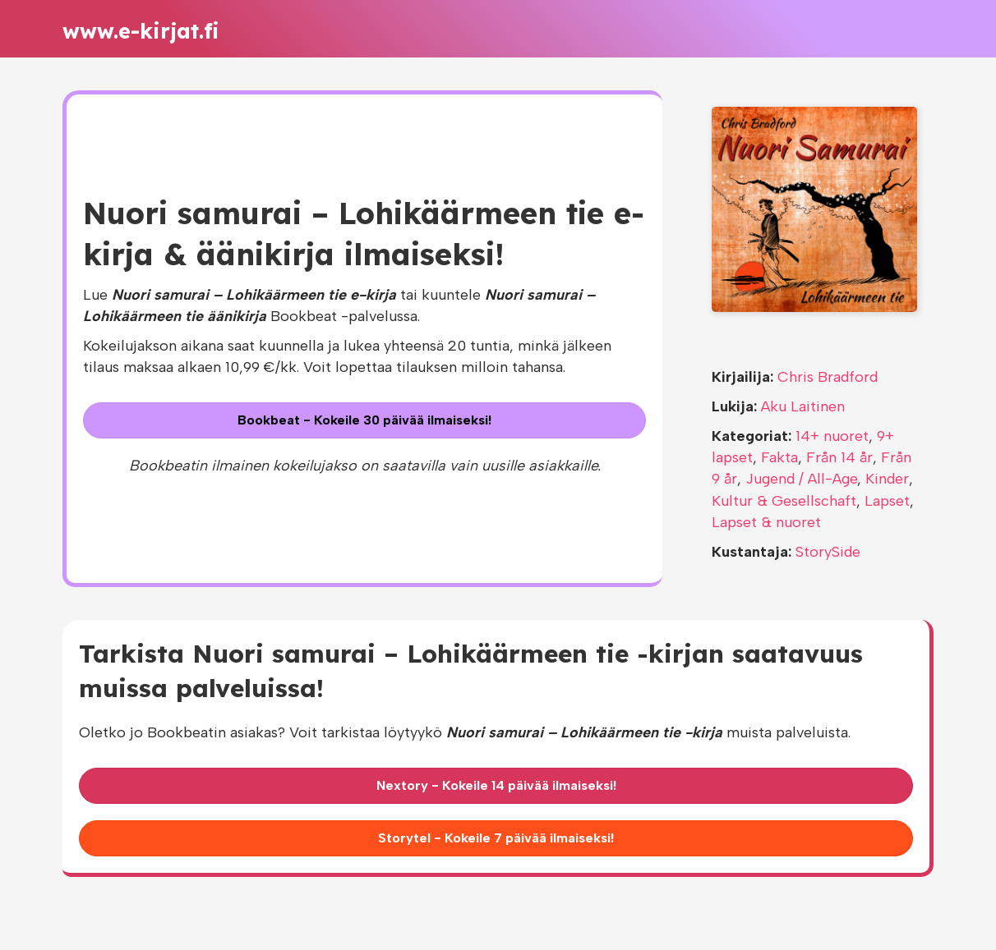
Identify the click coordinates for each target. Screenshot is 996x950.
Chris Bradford (827, 377)
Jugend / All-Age (801, 479)
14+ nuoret (832, 436)
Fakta (779, 457)
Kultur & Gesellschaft (784, 501)
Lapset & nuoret (766, 522)
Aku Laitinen (803, 406)
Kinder (887, 479)
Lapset (887, 501)
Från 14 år (839, 457)
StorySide (827, 552)
